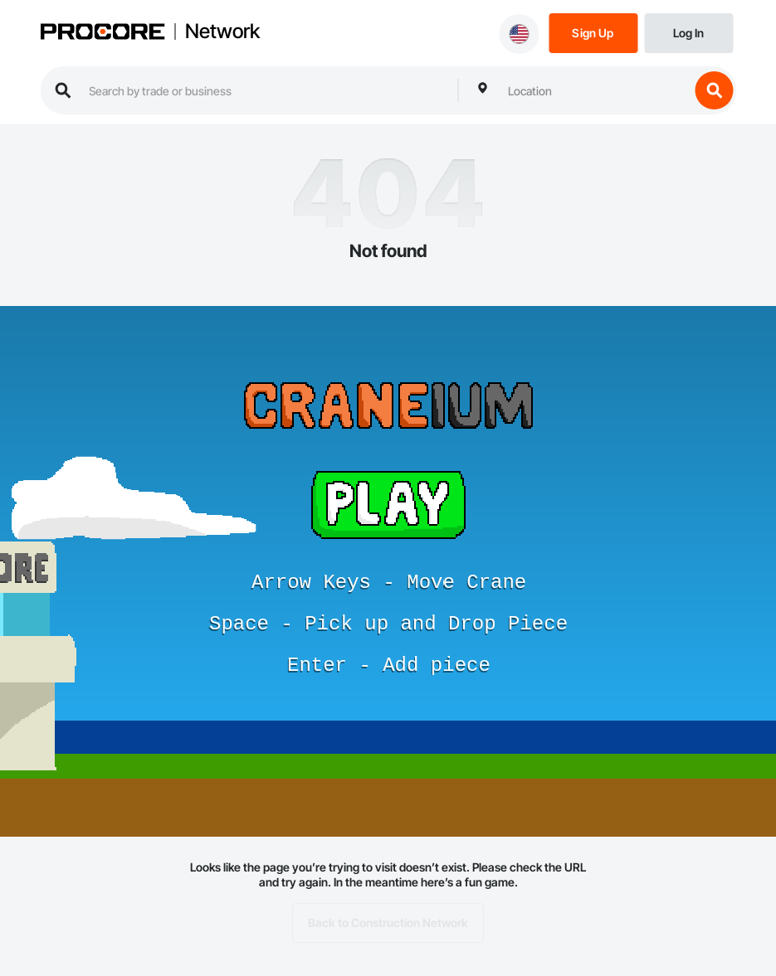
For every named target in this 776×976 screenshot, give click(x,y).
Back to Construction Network (388, 923)
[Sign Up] (593, 32)
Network (222, 31)
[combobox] (594, 90)
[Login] (688, 32)
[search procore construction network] (265, 90)
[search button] (714, 90)
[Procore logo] (102, 33)
